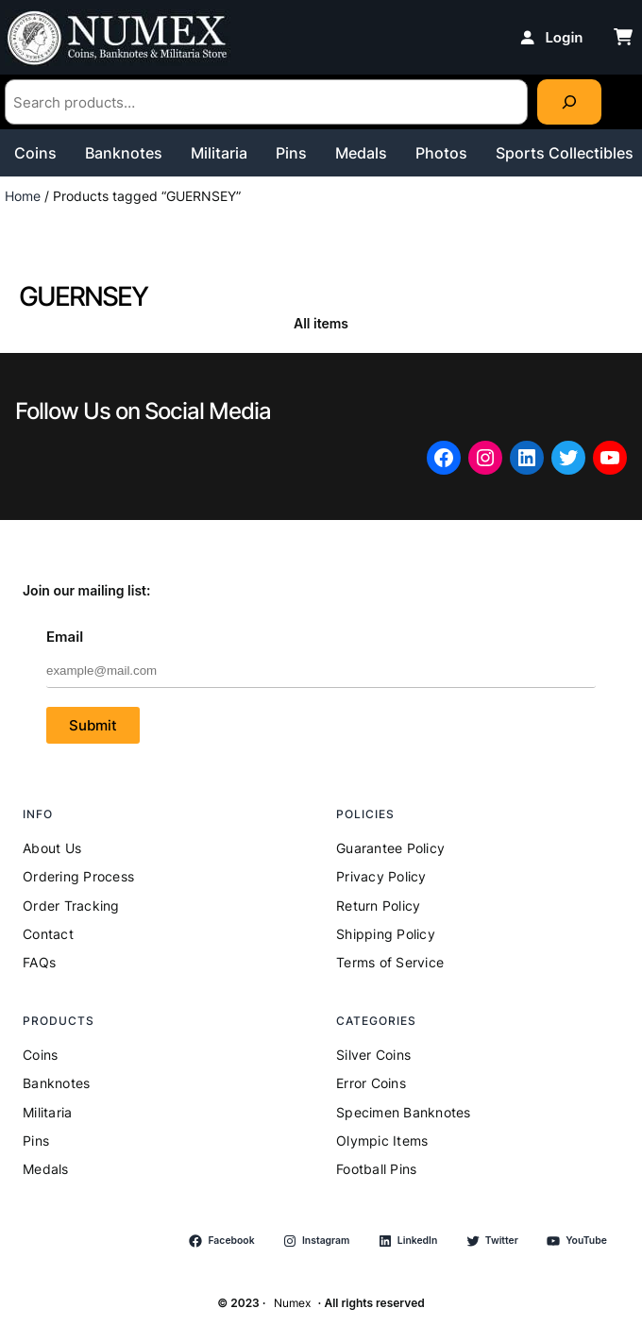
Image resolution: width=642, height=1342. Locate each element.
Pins (291, 152)
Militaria (219, 152)
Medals (361, 152)
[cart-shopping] (623, 37)
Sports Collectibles (565, 152)
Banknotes (123, 152)
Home (23, 196)
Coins (35, 152)
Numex (292, 1303)
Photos (441, 152)
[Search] (569, 102)
